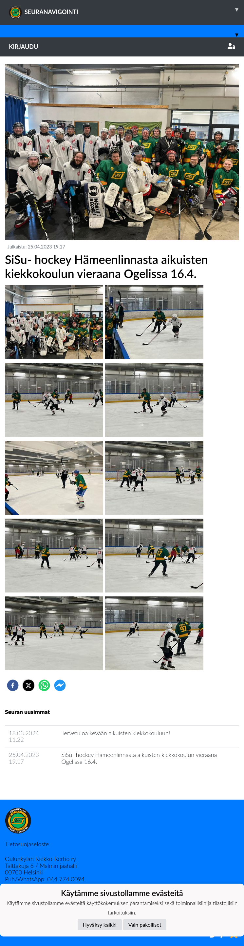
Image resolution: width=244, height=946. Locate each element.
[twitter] (28, 685)
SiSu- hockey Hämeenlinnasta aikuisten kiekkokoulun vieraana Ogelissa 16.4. (139, 758)
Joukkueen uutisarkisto (38, 780)
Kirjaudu (122, 46)
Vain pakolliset (144, 924)
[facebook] (13, 685)
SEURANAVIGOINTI (126, 9)
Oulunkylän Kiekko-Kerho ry (40, 858)
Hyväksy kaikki (100, 924)
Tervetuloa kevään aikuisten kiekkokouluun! (115, 733)
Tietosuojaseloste (27, 844)
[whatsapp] (44, 685)
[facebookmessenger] (60, 685)
